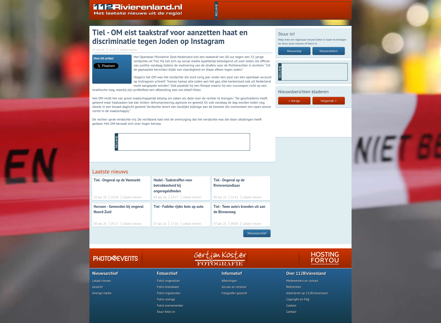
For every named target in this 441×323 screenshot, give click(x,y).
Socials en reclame (234, 287)
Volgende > (329, 101)
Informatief (232, 273)
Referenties (293, 287)
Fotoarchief (167, 273)
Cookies (291, 306)
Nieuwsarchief (257, 233)
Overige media (101, 293)
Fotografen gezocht (234, 293)
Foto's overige (166, 299)
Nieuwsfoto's (329, 51)
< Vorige (294, 101)
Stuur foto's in (166, 312)
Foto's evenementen (170, 306)
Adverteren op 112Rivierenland (307, 293)
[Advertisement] (284, 10)
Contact (291, 312)
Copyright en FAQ (297, 299)
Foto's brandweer (168, 287)
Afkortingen (229, 281)
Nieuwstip (294, 51)
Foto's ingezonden (169, 293)
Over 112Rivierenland (306, 273)
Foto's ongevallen (168, 281)
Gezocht (97, 287)
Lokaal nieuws (101, 281)
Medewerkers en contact (302, 281)
